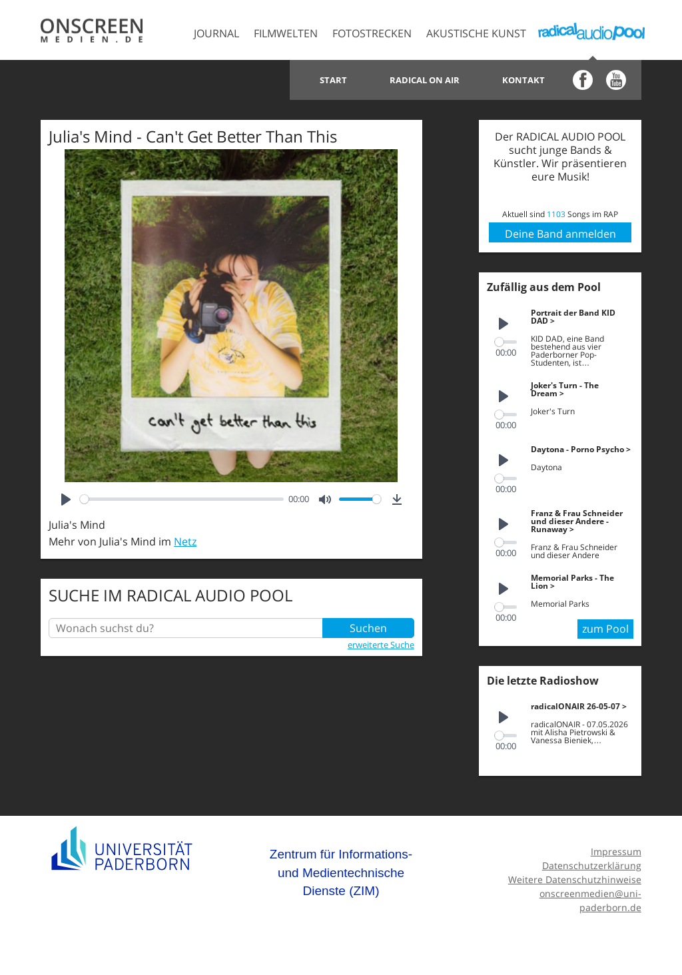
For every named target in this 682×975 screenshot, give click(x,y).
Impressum (616, 851)
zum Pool (605, 628)
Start (333, 80)
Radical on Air (425, 80)
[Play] (66, 499)
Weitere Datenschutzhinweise (574, 879)
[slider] (181, 499)
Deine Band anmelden (560, 233)
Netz (185, 541)
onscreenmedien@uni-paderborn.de (590, 900)
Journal (216, 33)
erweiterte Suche (381, 645)
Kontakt (523, 80)
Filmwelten (286, 33)
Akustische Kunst (476, 33)
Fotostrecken (372, 33)
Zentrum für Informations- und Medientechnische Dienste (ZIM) (341, 872)
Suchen (368, 628)
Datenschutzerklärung (591, 865)
